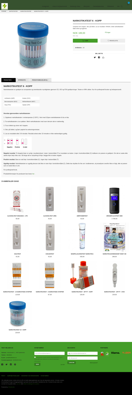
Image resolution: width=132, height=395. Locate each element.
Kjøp (85, 40)
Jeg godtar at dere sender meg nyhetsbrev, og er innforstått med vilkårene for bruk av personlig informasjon (48, 359)
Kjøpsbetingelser (13, 375)
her (33, 174)
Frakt (3, 375)
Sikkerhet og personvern (30, 375)
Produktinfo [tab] (8, 80)
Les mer (63, 364)
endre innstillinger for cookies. (31, 384)
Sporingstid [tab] (22, 80)
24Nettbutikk (11, 387)
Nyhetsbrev (45, 375)
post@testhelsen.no (11, 357)
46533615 (9, 355)
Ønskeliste (113, 40)
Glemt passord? (94, 362)
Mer (118, 4)
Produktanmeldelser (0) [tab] (39, 80)
